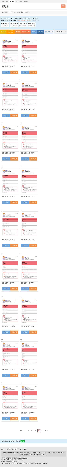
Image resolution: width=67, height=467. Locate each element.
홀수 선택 (10, 30)
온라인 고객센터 (34, 454)
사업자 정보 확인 (18, 460)
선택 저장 (34, 31)
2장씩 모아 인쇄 (26, 31)
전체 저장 (40, 31)
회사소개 (9, 449)
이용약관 (14, 449)
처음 (20, 431)
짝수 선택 (10, 32)
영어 (6, 12)
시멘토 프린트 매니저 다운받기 (9, 20)
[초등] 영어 (12, 12)
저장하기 (6, 72)
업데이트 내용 (34, 20)
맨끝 (46, 431)
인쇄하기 (14, 72)
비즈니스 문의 (51, 453)
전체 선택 (3, 31)
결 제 (22, 441)
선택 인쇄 (18, 31)
